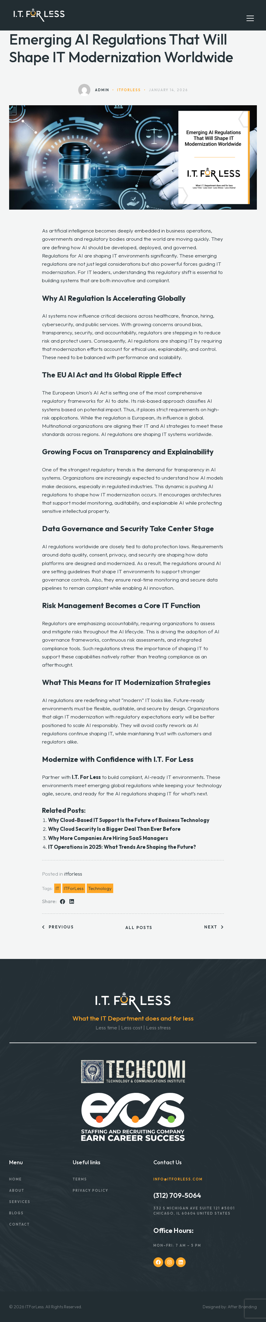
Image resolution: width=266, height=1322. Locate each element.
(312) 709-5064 (177, 1195)
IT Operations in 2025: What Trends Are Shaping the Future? (123, 847)
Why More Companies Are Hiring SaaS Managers (109, 838)
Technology (100, 888)
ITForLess (74, 888)
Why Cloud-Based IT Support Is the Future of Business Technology (129, 820)
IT (57, 888)
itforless (73, 873)
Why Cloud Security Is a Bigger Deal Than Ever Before (114, 829)
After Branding (242, 1306)
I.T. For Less (86, 777)
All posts (138, 928)
